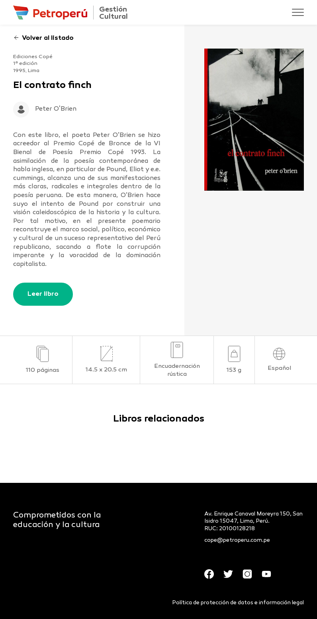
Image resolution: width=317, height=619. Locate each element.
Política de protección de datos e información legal (238, 602)
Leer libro (43, 294)
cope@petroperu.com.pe (237, 540)
